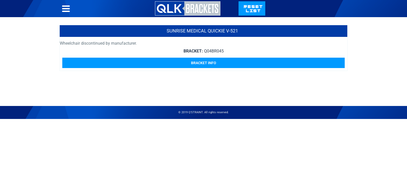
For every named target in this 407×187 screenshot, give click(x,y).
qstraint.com (330, 13)
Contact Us (290, 13)
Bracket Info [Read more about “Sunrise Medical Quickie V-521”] (203, 73)
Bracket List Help (249, 13)
